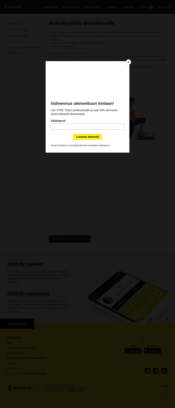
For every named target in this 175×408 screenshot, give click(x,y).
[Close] (128, 62)
